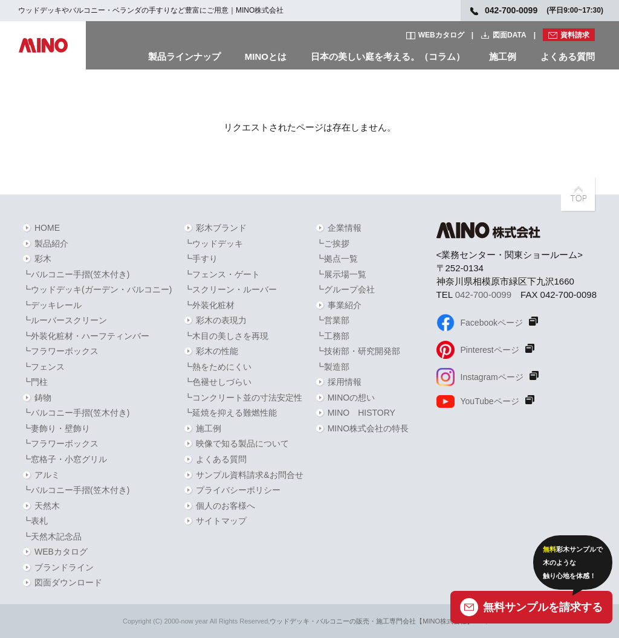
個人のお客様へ (225, 506)
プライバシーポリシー (238, 490)
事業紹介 (344, 305)
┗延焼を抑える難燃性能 (230, 412)
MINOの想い (351, 397)
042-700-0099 (483, 294)
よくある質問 (567, 56)
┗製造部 (332, 367)
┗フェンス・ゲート (222, 274)
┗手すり (201, 258)
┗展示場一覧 (341, 274)
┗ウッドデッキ (213, 243)
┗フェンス (43, 367)
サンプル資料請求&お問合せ (249, 475)
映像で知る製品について (242, 443)
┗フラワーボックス (60, 351)
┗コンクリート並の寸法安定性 (243, 397)
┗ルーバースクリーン (64, 320)
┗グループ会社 (345, 289)
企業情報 (344, 228)
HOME (47, 228)
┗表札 (35, 521)
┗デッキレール (52, 305)
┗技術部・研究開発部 (358, 351)
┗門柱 (35, 382)
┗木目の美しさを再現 (226, 336)
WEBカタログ (441, 35)
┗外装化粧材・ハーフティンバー (85, 336)
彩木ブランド (221, 228)
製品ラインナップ (184, 56)
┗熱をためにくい (217, 367)
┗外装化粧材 (209, 305)
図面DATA (510, 35)
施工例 (502, 56)
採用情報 (344, 382)
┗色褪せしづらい (217, 382)
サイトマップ (221, 521)
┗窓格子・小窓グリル (64, 459)
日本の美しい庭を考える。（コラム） (388, 56)
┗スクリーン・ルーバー (230, 289)
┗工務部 (332, 336)
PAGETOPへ (578, 194)
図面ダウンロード (68, 582)
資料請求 (574, 35)
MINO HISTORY (361, 412)
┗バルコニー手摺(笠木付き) (75, 274)
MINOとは (266, 56)
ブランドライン (64, 567)
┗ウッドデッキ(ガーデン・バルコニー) (97, 289)
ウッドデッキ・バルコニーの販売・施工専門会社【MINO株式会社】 (371, 621)
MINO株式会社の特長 (368, 428)
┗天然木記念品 (52, 536)
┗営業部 (332, 320)
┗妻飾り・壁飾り (56, 428)
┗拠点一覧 (337, 258)
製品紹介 (51, 243)
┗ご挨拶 (332, 243)
